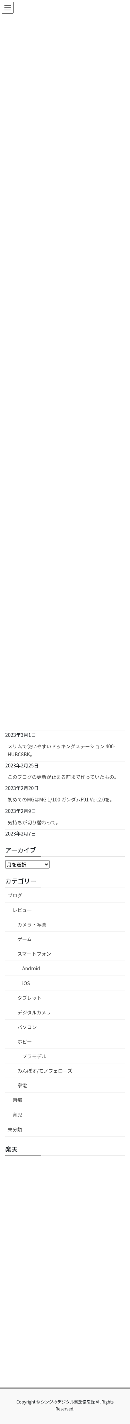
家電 (22, 1085)
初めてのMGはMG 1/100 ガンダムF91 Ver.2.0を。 (61, 799)
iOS (26, 983)
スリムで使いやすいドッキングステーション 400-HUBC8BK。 (61, 750)
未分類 (15, 1129)
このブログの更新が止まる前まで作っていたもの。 (63, 776)
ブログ (15, 895)
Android (31, 968)
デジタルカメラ (34, 1012)
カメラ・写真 (31, 924)
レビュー (22, 909)
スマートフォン (34, 953)
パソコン (27, 1026)
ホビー (24, 1041)
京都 (17, 1099)
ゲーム (24, 939)
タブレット (29, 997)
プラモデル (34, 1056)
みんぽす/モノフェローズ (44, 1070)
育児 (17, 1114)
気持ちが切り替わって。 (34, 822)
